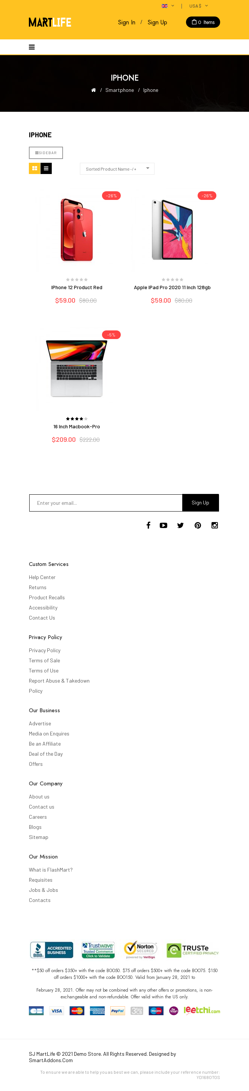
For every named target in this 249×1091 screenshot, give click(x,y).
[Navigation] (31, 46)
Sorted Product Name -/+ (111, 168)
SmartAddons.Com (51, 1060)
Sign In (126, 22)
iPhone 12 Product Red (76, 287)
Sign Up (157, 22)
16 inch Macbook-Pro (76, 426)
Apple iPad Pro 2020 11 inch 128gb (172, 287)
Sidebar (46, 152)
